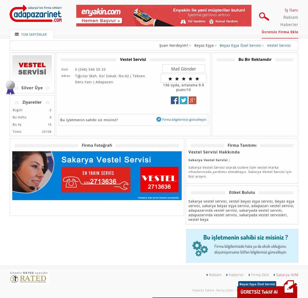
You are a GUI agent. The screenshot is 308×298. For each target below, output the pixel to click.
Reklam (290, 17)
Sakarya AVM (287, 275)
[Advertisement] (254, 97)
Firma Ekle (260, 275)
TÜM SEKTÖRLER (34, 34)
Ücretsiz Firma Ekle (280, 32)
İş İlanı (291, 10)
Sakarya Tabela (203, 290)
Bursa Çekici (225, 290)
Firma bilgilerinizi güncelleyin (181, 119)
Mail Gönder (183, 69)
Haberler (289, 24)
